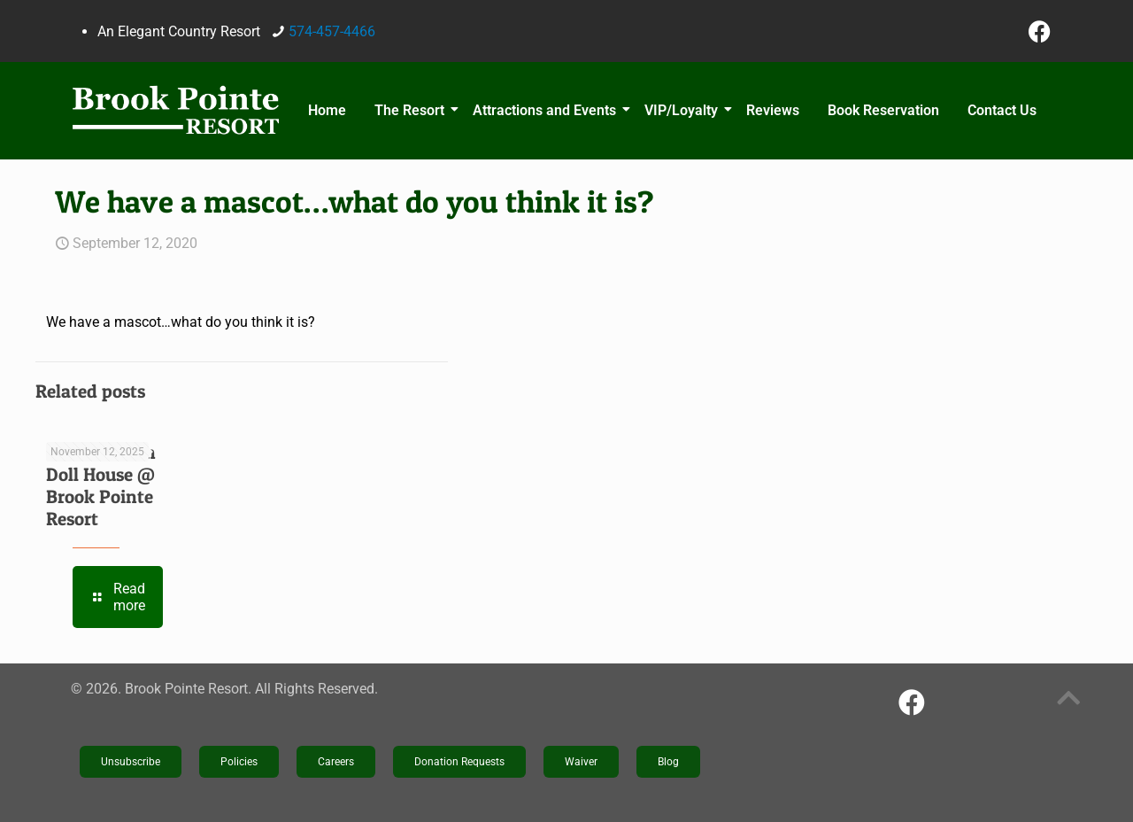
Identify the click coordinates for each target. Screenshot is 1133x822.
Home (327, 110)
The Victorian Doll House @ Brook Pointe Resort (101, 485)
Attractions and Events (547, 110)
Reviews (772, 110)
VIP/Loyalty (683, 110)
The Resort (412, 110)
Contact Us (1002, 110)
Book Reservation (883, 110)
